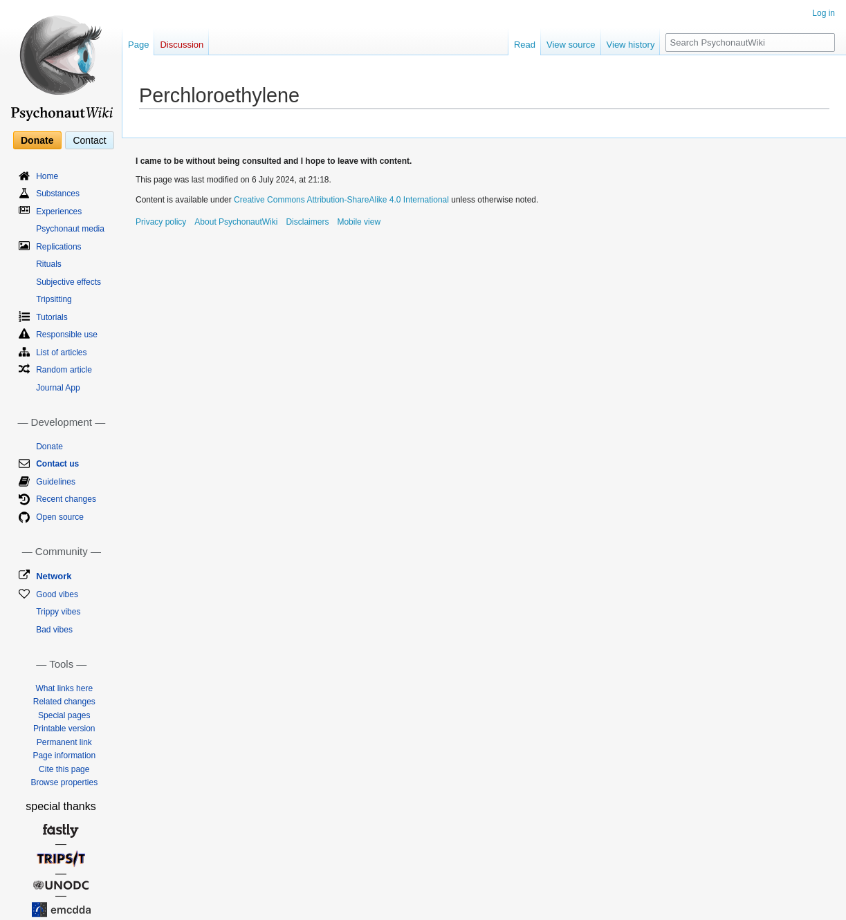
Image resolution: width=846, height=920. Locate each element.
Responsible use (67, 334)
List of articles (61, 352)
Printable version (64, 728)
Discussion (181, 44)
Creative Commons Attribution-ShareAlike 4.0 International (341, 200)
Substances (58, 193)
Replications (58, 247)
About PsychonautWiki (235, 222)
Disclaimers (307, 222)
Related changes (64, 701)
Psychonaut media (70, 229)
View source (571, 44)
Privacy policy (161, 222)
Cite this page (64, 769)
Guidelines (55, 482)
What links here (64, 688)
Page (138, 44)
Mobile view (358, 222)
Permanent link (64, 742)
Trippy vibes (58, 612)
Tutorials (52, 317)
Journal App (58, 388)
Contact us (57, 464)
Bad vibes (54, 630)
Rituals (49, 264)
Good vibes (57, 594)
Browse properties (64, 782)
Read (524, 44)
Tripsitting (54, 299)
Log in (823, 13)
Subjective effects (68, 282)
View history (631, 44)
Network (53, 576)
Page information (64, 755)
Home (47, 176)
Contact (89, 140)
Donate (37, 140)
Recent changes (66, 499)
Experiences (59, 211)
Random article (64, 370)
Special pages (64, 715)
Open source (60, 517)
